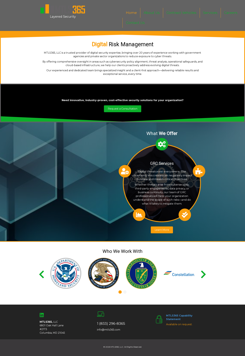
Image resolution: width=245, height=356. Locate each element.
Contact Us (135, 23)
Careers (230, 13)
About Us (152, 13)
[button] (122, 108)
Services (210, 13)
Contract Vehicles (181, 13)
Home (131, 13)
